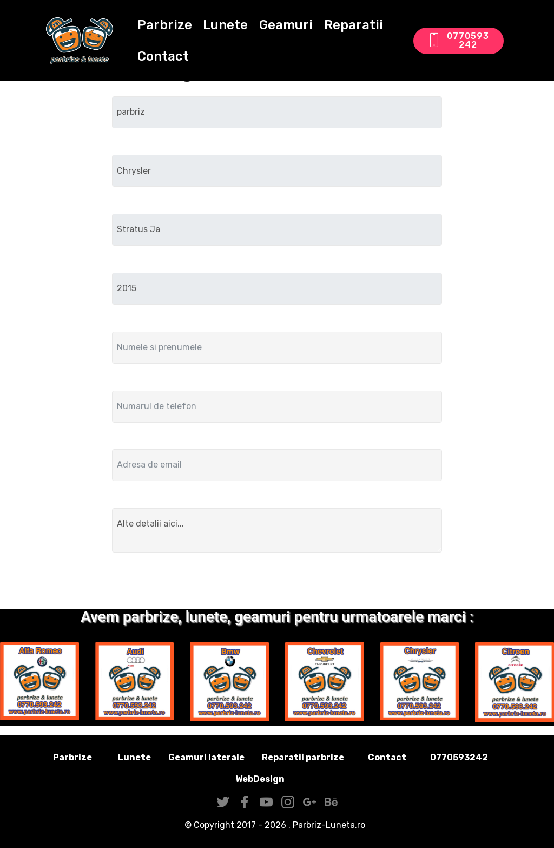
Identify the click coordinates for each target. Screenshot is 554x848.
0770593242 (458, 40)
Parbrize (164, 24)
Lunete (225, 24)
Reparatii (353, 24)
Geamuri (286, 24)
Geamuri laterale (206, 757)
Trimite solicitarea (276, 583)
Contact (163, 56)
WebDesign (277, 779)
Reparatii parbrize (303, 757)
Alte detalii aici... (277, 530)
